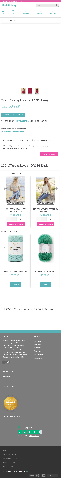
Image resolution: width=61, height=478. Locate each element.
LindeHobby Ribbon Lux (15, 271)
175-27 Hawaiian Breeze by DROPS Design (45, 210)
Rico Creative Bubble (45, 271)
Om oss (6, 450)
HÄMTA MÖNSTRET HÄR (13, 115)
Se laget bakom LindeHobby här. (13, 357)
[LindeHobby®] (9, 5)
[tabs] (53, 12)
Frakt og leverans (10, 458)
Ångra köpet (7, 376)
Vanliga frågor (9, 454)
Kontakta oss (9, 462)
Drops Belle (22, 120)
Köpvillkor (8, 466)
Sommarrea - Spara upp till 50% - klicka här (13, 1)
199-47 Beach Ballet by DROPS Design (15, 210)
